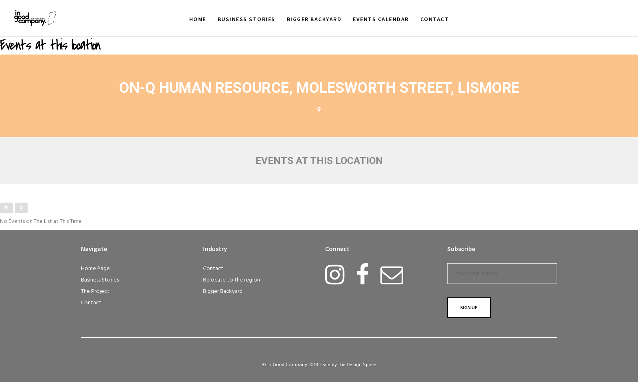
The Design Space (357, 365)
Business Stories (100, 280)
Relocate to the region (231, 280)
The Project (95, 291)
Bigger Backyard (223, 291)
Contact (91, 303)
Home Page (95, 268)
